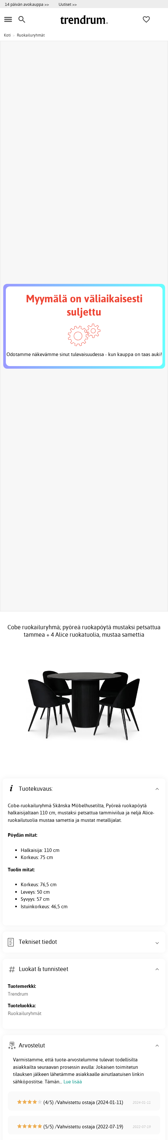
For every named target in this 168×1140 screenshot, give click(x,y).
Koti (7, 35)
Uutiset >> (68, 4)
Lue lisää (72, 1082)
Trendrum (18, 994)
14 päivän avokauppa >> (27, 4)
